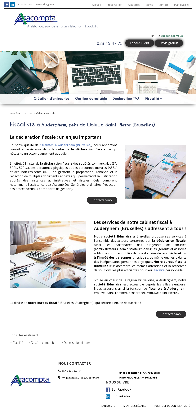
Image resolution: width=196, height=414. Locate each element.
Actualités (134, 5)
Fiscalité (152, 98)
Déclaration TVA (126, 98)
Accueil (96, 5)
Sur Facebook (118, 389)
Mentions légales (134, 405)
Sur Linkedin (118, 396)
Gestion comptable (91, 98)
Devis (149, 5)
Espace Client (139, 43)
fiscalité (159, 270)
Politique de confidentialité (172, 405)
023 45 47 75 (110, 43)
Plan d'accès (181, 5)
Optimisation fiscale (77, 343)
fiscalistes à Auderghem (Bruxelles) (65, 145)
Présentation (114, 5)
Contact (163, 5)
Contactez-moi (102, 200)
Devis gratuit (168, 43)
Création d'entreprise (51, 98)
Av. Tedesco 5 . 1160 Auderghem (35, 4)
